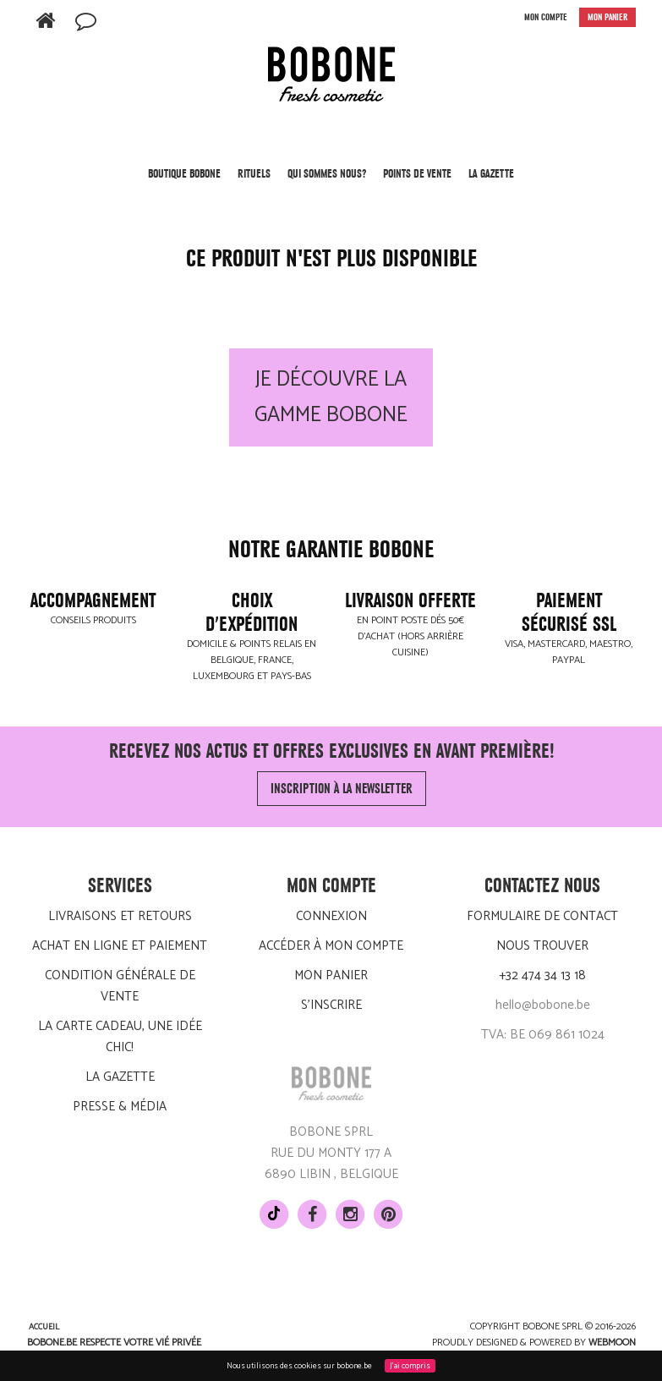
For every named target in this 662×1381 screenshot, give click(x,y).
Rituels (254, 180)
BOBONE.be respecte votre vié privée (114, 1342)
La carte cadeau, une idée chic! (120, 1037)
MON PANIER (607, 17)
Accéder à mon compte (331, 945)
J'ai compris (410, 1366)
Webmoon (612, 1342)
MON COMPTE (545, 17)
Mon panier (331, 975)
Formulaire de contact (542, 916)
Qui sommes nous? (326, 173)
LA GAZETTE (491, 173)
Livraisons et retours (120, 916)
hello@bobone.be (542, 1005)
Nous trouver (542, 945)
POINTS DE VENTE (417, 173)
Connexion (331, 916)
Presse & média (120, 1106)
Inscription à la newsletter (342, 789)
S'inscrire (331, 1005)
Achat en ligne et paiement (119, 945)
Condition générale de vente (120, 986)
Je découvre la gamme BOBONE (331, 397)
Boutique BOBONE (184, 180)
